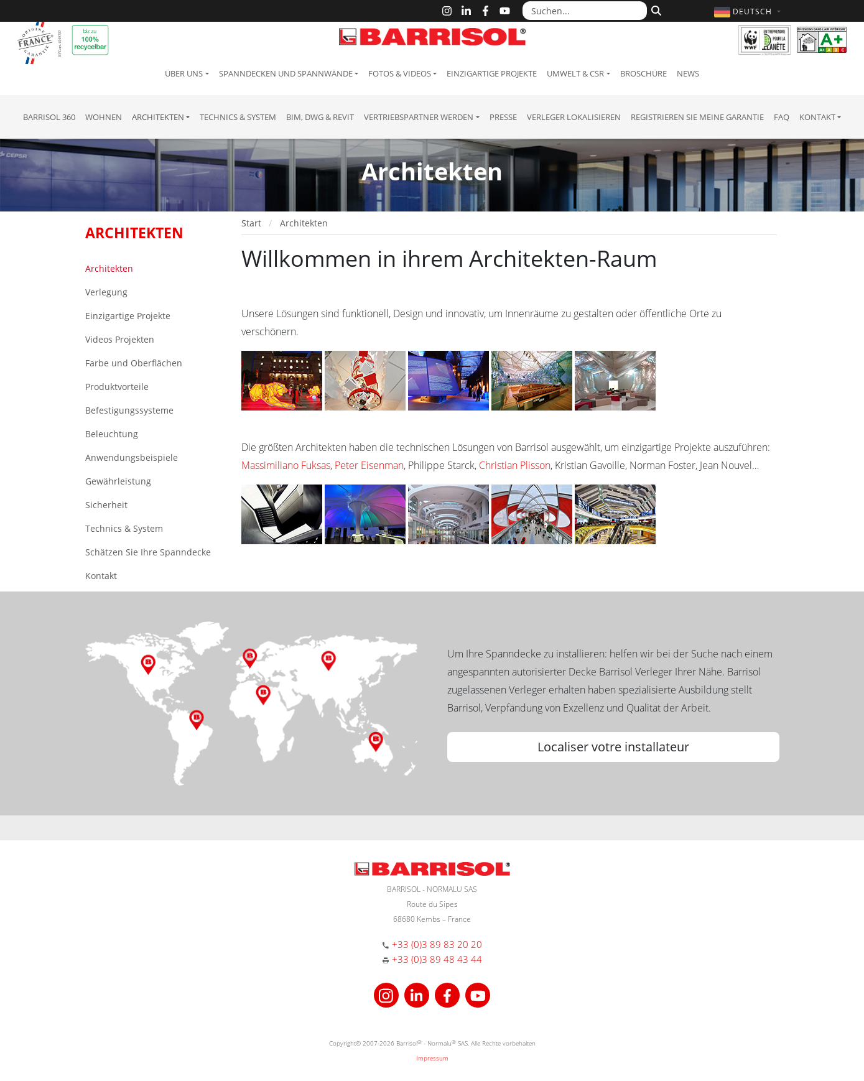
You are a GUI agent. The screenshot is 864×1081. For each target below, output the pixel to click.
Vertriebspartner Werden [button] (418, 117)
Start (251, 223)
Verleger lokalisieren (574, 117)
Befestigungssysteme (129, 410)
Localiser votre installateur (613, 746)
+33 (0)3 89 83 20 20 (437, 944)
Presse (503, 117)
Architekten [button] (158, 117)
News (688, 73)
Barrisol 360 (49, 117)
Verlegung (106, 292)
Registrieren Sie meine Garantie (697, 117)
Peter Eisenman (369, 465)
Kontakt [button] (817, 117)
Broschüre (643, 73)
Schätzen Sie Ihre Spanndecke (148, 552)
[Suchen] (654, 9)
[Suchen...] (585, 10)
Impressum (432, 1058)
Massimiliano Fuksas (285, 465)
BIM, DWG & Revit (320, 117)
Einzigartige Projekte (492, 73)
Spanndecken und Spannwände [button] (286, 73)
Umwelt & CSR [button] (575, 73)
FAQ (781, 117)
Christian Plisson (514, 465)
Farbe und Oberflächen (133, 363)
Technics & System (238, 117)
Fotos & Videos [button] (399, 73)
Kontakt (101, 576)
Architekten (109, 268)
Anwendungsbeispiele (131, 457)
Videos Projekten (119, 339)
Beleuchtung (111, 434)
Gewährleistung (118, 481)
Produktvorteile (117, 386)
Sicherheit (106, 505)
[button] (748, 11)
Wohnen (103, 117)
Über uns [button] (184, 73)
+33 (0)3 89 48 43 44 (437, 959)
